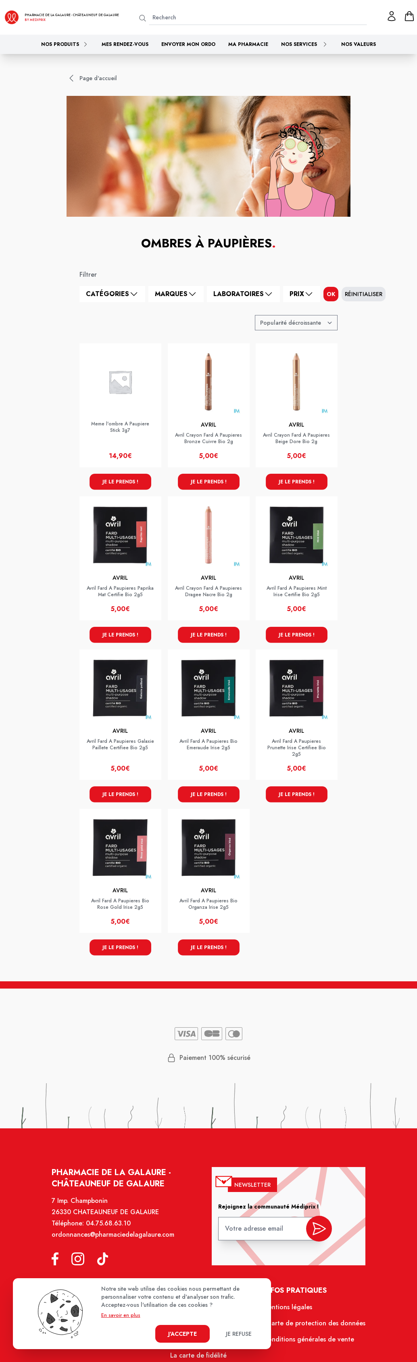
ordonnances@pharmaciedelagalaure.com (113, 1234)
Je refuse (239, 1334)
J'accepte (182, 1334)
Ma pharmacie (248, 44)
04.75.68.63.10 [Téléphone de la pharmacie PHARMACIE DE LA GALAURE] (108, 1223)
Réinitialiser (363, 294)
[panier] (409, 16)
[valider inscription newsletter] (319, 1229)
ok (331, 294)
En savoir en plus (120, 1315)
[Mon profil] (391, 16)
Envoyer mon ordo (188, 44)
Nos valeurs (358, 44)
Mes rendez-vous (125, 44)
